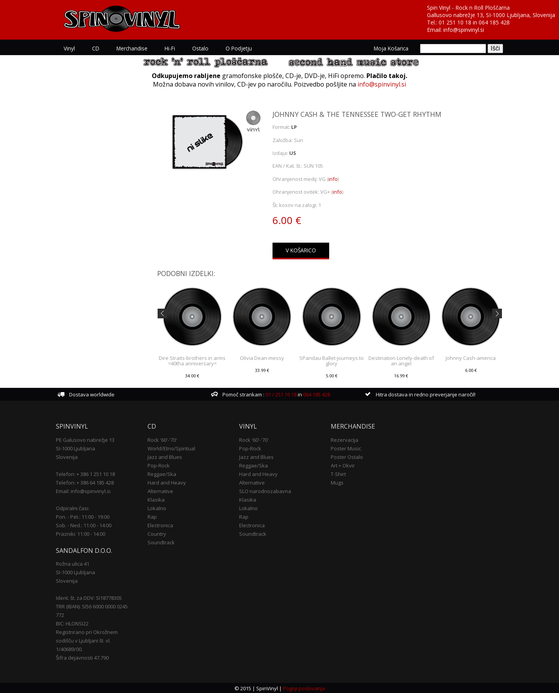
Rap (152, 515)
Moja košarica (391, 48)
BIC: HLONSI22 (72, 623)
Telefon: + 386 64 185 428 (85, 481)
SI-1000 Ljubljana (75, 447)
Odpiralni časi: (72, 507)
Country (157, 533)
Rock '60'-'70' (162, 439)
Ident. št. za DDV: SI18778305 (89, 597)
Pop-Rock (159, 464)
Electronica (160, 524)
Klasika (156, 498)
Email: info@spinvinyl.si (83, 490)
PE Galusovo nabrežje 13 (85, 439)
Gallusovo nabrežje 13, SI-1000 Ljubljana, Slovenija (491, 15)
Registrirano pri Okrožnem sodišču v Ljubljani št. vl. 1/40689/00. (87, 640)
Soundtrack (161, 541)
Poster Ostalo (347, 456)
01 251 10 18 (455, 22)
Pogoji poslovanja (304, 687)
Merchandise (132, 48)
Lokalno (157, 507)
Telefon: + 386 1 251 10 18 (85, 473)
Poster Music (346, 447)
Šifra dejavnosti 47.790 (82, 657)
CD (95, 48)
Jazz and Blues (165, 456)
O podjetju (239, 48)
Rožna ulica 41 (72, 563)
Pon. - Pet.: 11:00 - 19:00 (82, 515)
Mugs (337, 481)
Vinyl (69, 48)
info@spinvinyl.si (463, 29)
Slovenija (67, 456)
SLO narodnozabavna (265, 490)
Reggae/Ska (162, 473)
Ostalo (200, 48)
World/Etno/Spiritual (171, 447)
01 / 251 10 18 (280, 394)
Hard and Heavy (167, 481)
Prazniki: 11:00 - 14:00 (80, 533)
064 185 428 (494, 22)
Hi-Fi (170, 48)
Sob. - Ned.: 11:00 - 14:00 (83, 524)
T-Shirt (338, 473)
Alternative (160, 490)
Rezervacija (344, 439)
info (333, 178)
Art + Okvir (343, 464)
